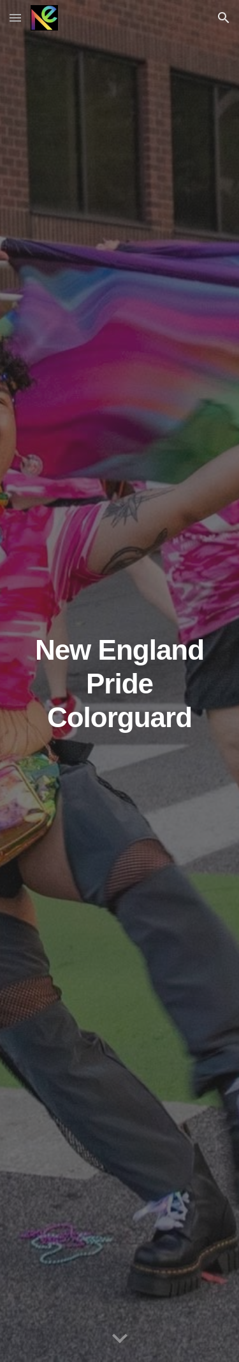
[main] (120, 681)
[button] (15, 17)
